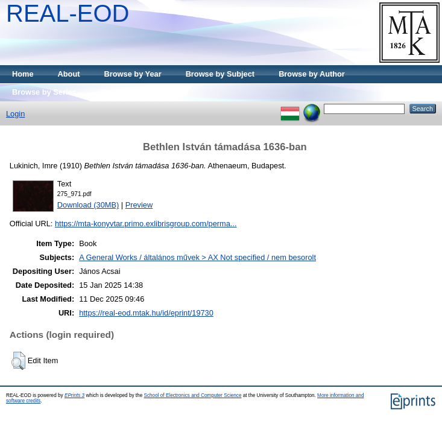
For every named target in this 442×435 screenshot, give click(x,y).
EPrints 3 (74, 395)
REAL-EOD (68, 13)
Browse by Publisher (139, 92)
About (69, 73)
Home (23, 73)
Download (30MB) (88, 204)
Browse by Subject (220, 73)
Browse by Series (44, 92)
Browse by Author (312, 73)
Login (15, 113)
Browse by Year (133, 73)
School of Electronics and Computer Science (192, 395)
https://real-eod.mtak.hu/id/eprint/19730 (146, 312)
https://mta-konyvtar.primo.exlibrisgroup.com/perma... (146, 223)
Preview (139, 204)
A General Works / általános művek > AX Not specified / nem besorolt (197, 257)
